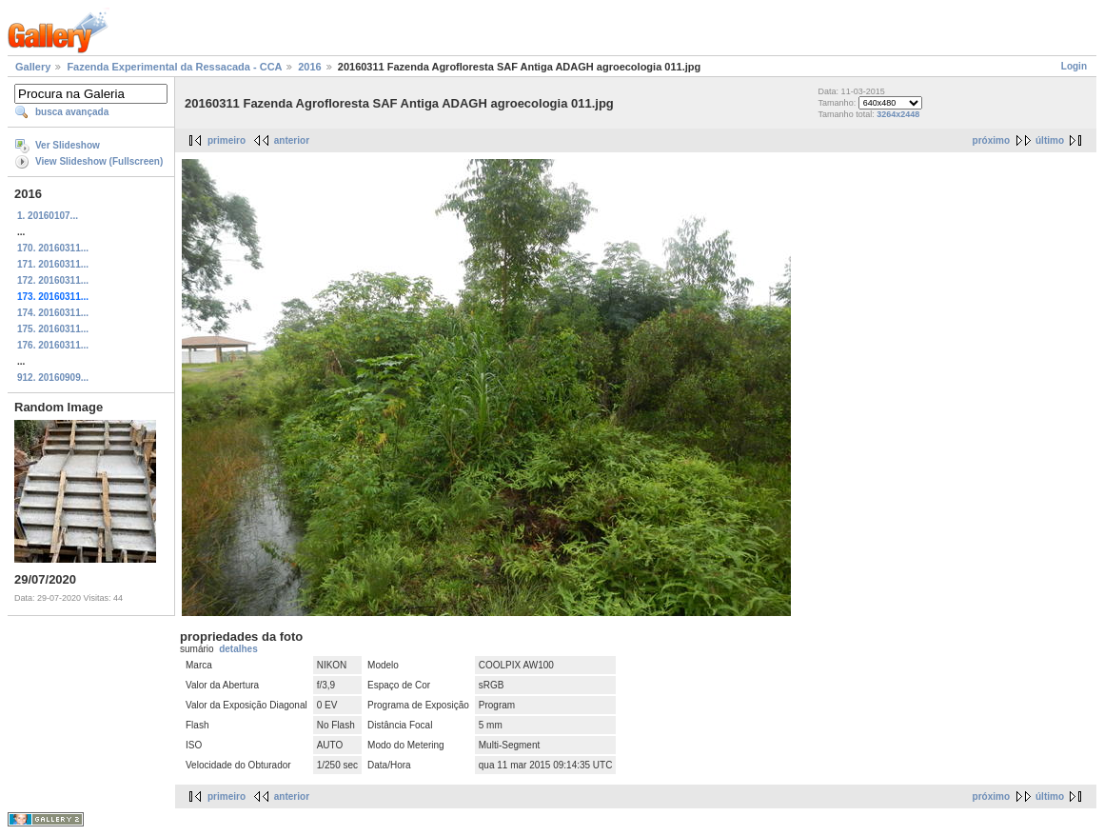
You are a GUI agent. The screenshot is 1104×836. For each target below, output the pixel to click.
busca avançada (71, 112)
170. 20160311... (53, 248)
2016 (309, 66)
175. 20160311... (53, 329)
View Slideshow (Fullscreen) (99, 161)
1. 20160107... (47, 215)
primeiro (226, 140)
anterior (291, 140)
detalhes (238, 649)
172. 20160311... (53, 280)
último (1049, 140)
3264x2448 (898, 114)
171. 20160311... (53, 264)
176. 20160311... (53, 345)
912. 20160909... (53, 377)
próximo (991, 140)
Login (1074, 66)
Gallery (32, 66)
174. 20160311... (53, 313)
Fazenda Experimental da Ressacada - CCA (174, 66)
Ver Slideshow (67, 145)
